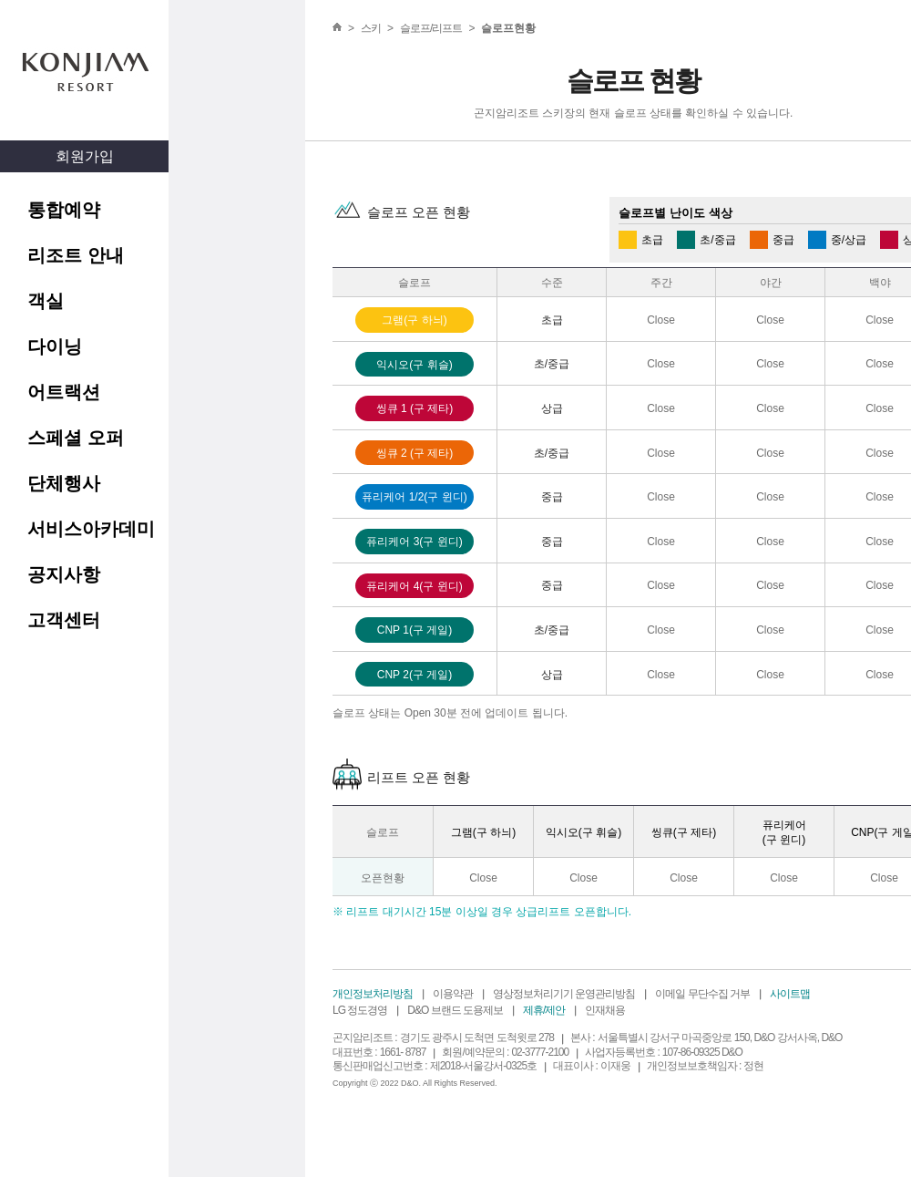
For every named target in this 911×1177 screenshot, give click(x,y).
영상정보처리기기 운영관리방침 (564, 993)
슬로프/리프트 (431, 28)
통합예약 (63, 210)
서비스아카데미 (91, 529)
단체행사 (63, 483)
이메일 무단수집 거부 (702, 993)
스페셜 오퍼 (75, 438)
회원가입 (85, 156)
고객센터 (63, 620)
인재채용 (605, 1010)
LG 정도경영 (360, 1010)
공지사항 (63, 574)
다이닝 (54, 346)
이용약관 (453, 993)
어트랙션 (63, 392)
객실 (45, 301)
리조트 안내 (75, 255)
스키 (371, 28)
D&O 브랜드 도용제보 (455, 1010)
